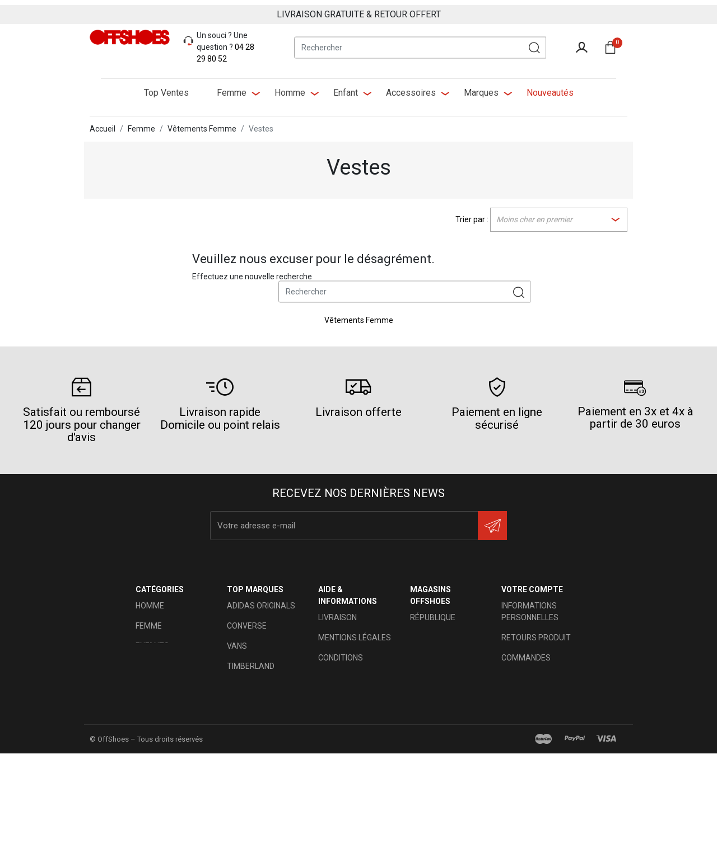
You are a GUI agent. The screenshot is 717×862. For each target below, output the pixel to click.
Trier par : (471, 214)
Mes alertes (526, 733)
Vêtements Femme (358, 315)
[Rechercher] (420, 42)
